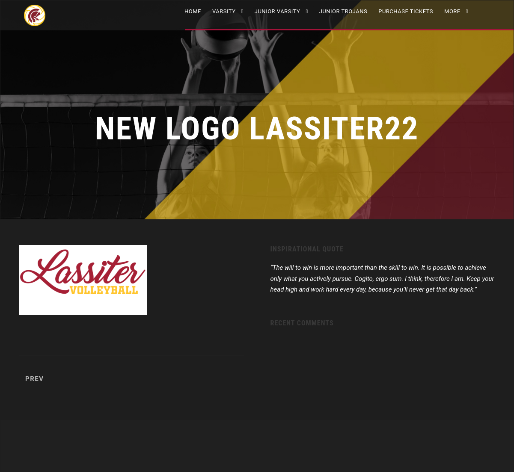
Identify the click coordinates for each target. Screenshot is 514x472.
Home (192, 11)
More (452, 11)
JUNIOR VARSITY (277, 11)
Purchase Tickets (405, 11)
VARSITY (224, 11)
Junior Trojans (343, 11)
